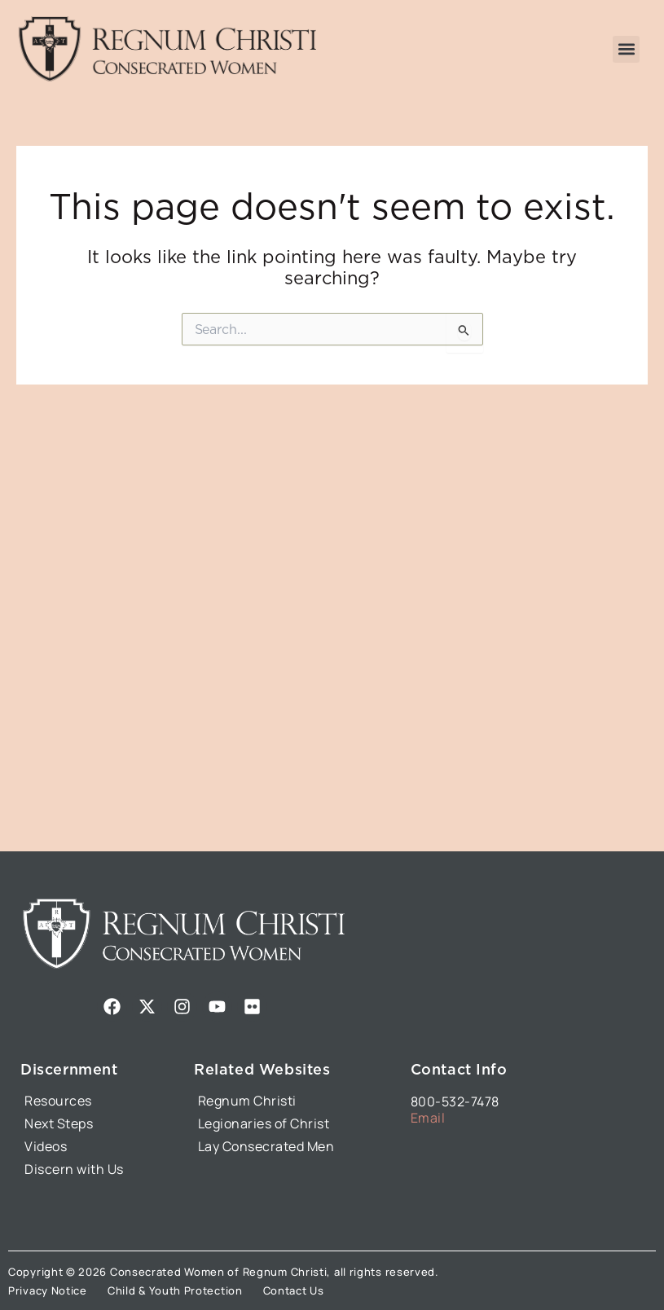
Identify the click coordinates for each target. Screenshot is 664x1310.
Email (428, 1118)
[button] (626, 49)
